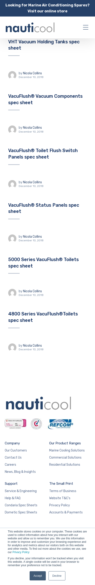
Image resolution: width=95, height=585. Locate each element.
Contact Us (13, 458)
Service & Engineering (21, 491)
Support (11, 484)
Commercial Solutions (65, 458)
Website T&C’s (59, 498)
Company (12, 443)
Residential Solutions (64, 465)
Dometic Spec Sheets (21, 512)
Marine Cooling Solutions (67, 450)
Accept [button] (37, 575)
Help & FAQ (13, 498)
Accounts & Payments (66, 512)
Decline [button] (57, 575)
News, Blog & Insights (20, 472)
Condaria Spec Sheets (21, 505)
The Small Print (61, 484)
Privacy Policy (21, 552)
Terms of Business (62, 491)
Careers (10, 465)
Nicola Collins (32, 73)
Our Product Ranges (65, 443)
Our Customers (16, 450)
